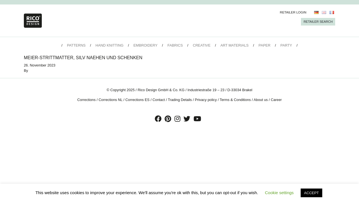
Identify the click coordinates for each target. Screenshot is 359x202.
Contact (159, 100)
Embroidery (146, 45)
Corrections (86, 100)
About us (261, 100)
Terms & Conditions (235, 100)
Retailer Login (293, 12)
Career (276, 100)
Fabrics (175, 45)
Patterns (76, 45)
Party (286, 45)
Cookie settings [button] (279, 192)
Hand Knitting (110, 45)
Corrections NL (111, 100)
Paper (264, 45)
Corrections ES (137, 100)
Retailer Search (318, 21)
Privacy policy (206, 100)
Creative (201, 45)
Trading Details (180, 100)
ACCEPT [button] (311, 193)
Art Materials (234, 45)
